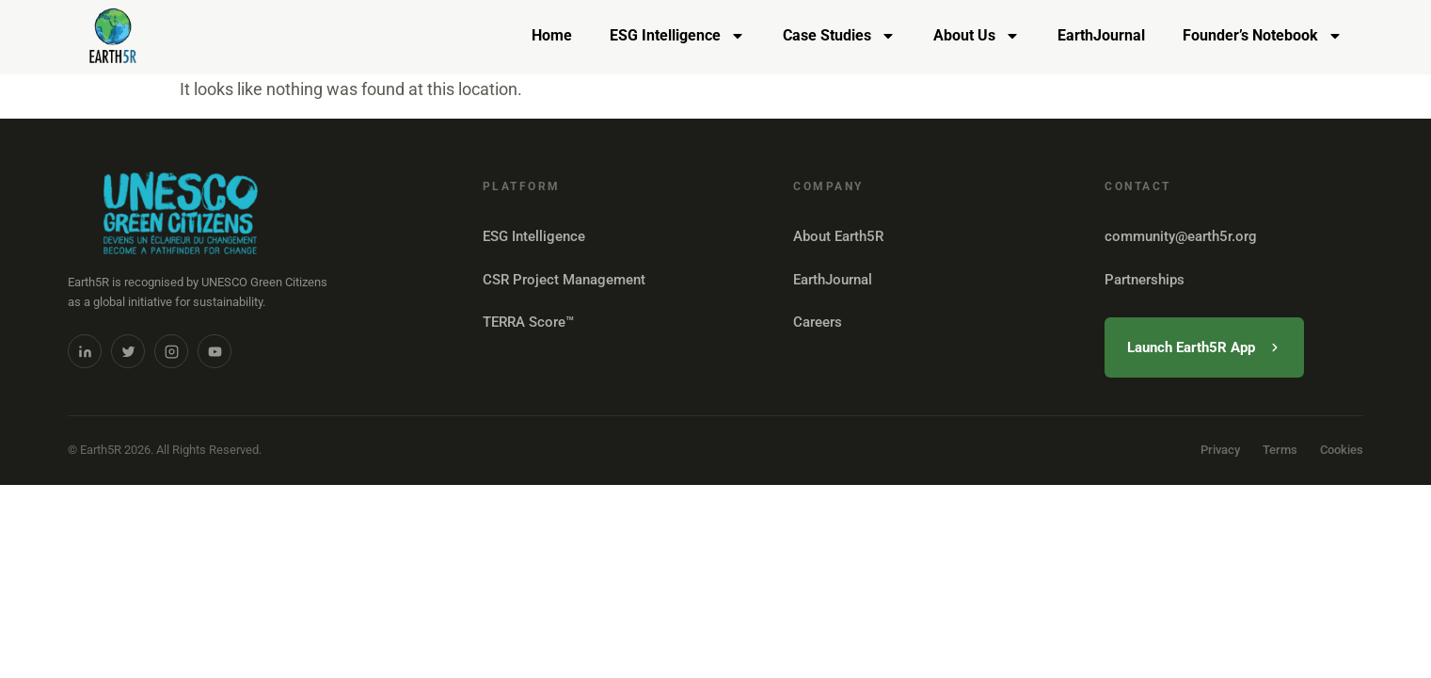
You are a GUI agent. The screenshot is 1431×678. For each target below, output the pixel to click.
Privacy (1220, 450)
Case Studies (839, 36)
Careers (817, 322)
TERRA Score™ (528, 322)
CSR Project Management (564, 279)
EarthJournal (1101, 35)
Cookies (1341, 450)
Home (552, 35)
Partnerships (1145, 279)
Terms (1280, 450)
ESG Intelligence (677, 36)
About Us (976, 36)
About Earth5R (838, 236)
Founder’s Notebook (1263, 36)
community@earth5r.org (1181, 236)
